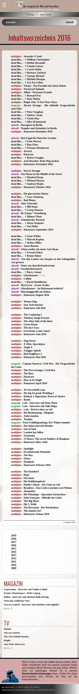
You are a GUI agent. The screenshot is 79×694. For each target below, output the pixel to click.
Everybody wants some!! (37, 331)
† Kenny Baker (33, 255)
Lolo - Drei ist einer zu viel (38, 409)
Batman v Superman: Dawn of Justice (44, 396)
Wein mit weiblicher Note (17, 600)
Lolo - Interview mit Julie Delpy (39, 406)
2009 (13, 568)
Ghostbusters (31, 275)
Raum (27, 399)
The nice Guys (31, 327)
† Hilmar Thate (33, 216)
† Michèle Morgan (35, 79)
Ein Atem (29, 478)
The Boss (28, 373)
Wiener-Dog (30, 301)
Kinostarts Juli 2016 (35, 308)
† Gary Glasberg (34, 197)
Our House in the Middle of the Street (41, 174)
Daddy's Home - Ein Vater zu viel (42, 484)
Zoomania (29, 435)
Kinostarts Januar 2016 (36, 514)
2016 (13, 545)
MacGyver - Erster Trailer (35, 285)
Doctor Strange (32, 170)
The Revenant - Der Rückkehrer (41, 507)
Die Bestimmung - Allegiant (39, 412)
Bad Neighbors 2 (33, 354)
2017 (13, 542)
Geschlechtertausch (31, 269)
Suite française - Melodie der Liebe (43, 497)
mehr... (8, 608)
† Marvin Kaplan (34, 239)
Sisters (27, 458)
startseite (11, 22)
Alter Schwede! (29, 203)
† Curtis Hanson (34, 210)
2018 (13, 538)
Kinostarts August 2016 (36, 295)
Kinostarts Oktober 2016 (37, 187)
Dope (26, 475)
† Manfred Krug (34, 177)
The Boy (28, 455)
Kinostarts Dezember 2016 (38, 131)
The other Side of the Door (38, 321)
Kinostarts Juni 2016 (35, 334)
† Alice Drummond (35, 121)
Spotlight (28, 448)
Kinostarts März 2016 (35, 442)
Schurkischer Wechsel (33, 219)
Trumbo (28, 419)
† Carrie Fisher (33, 69)
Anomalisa (29, 491)
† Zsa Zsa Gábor (34, 82)
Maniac (7, 629)
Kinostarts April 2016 (35, 383)
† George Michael (34, 76)
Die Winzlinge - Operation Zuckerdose (44, 494)
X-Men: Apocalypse (34, 344)
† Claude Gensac (34, 66)
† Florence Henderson (37, 148)
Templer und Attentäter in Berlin (39, 128)
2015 (13, 548)
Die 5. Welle (30, 504)
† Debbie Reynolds (35, 63)
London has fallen (33, 432)
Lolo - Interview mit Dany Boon (39, 403)
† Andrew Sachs (33, 115)
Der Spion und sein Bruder (38, 425)
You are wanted (12, 632)
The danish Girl (32, 510)
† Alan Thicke (32, 99)
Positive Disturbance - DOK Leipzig (22, 593)
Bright (7, 640)
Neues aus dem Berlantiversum (38, 265)
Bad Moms (29, 200)
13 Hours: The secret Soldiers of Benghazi (46, 439)
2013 (13, 555)
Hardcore (29, 376)
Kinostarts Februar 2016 (37, 465)
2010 (13, 565)
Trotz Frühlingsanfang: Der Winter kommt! (46, 422)
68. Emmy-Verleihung (33, 213)
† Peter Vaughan (34, 112)
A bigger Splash (32, 350)
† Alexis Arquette (34, 223)
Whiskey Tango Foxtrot (36, 318)
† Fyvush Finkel (34, 252)
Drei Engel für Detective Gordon (38, 138)
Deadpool (29, 461)
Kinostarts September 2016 (38, 229)
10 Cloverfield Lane (34, 390)
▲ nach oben (8, 687)
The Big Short (31, 501)
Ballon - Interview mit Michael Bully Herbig (26, 597)
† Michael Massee (34, 180)
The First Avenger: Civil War (39, 370)
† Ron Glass (31, 144)
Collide (27, 278)
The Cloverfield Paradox (16, 636)
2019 (13, 535)
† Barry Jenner (33, 272)
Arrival (28, 151)
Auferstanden (31, 416)
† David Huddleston (36, 282)
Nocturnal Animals (34, 89)
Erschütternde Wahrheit (37, 452)
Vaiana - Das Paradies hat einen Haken (45, 85)
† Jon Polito (31, 226)
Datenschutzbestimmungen (36, 673)
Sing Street (29, 340)
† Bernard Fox (33, 95)
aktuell (69, 22)
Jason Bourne (31, 246)
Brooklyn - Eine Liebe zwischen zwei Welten (48, 488)
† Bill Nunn (31, 206)
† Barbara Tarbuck (35, 72)
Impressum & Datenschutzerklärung (18, 690)
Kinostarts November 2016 (38, 164)
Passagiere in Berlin (32, 125)
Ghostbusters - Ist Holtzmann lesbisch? (42, 288)
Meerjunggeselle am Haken (36, 291)
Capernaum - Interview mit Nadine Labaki (25, 589)
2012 (13, 558)
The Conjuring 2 (33, 314)
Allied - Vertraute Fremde (38, 92)
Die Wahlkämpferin (34, 481)
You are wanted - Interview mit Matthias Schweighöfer (31, 604)
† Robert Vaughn (34, 157)
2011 (13, 561)
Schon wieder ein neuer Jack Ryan (39, 249)
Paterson (28, 154)
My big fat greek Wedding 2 (39, 393)
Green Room (30, 324)
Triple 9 (28, 347)
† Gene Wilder (33, 236)
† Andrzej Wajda (34, 184)
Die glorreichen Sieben (36, 193)
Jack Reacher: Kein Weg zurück (41, 161)
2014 (13, 552)
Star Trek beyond (33, 305)
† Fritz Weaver (33, 141)
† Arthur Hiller (33, 242)
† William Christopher (37, 59)
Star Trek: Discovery (14, 644)
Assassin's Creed (33, 56)
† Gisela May (32, 118)
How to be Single (33, 380)
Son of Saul (30, 429)
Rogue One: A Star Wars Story (40, 102)
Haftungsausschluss (46, 690)
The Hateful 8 (31, 471)
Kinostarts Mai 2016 (35, 357)
